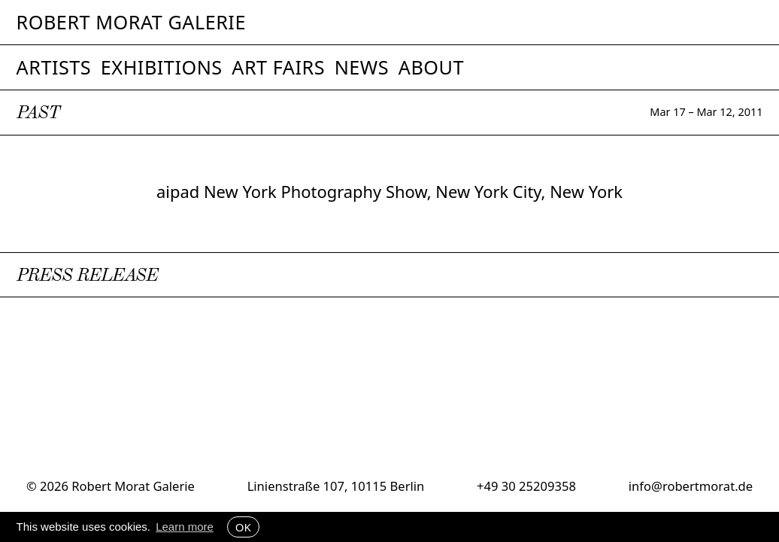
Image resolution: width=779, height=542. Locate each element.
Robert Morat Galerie (131, 22)
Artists (54, 67)
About (431, 67)
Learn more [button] (185, 526)
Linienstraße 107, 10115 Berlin (336, 486)
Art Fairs (278, 67)
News (362, 67)
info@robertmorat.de (691, 486)
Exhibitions (162, 67)
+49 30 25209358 (526, 486)
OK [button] (243, 526)
